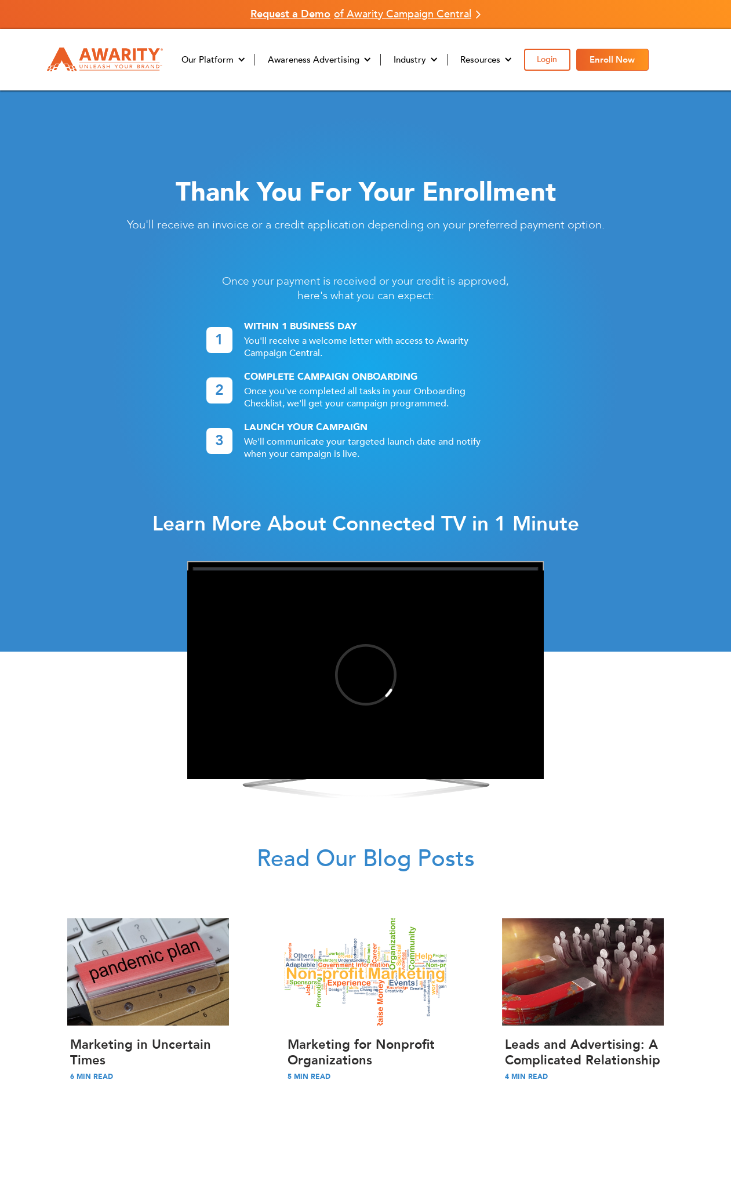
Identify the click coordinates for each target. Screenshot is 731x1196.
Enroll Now (612, 60)
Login (547, 59)
